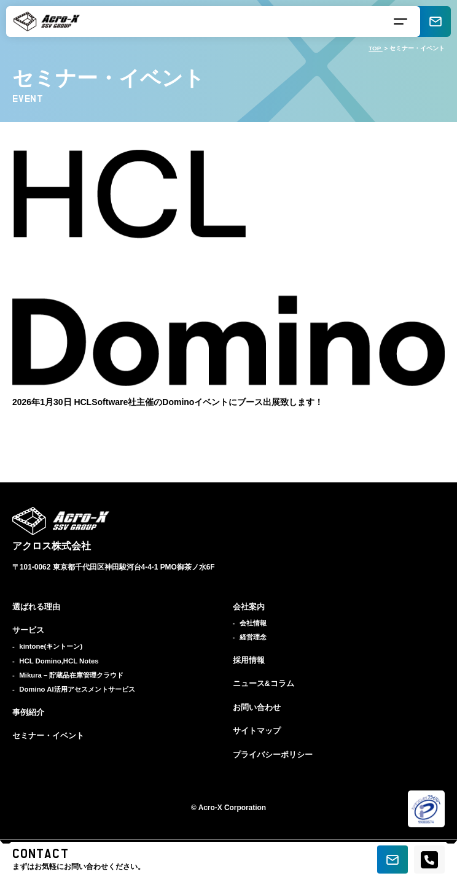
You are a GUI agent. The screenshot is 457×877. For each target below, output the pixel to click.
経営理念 (253, 637)
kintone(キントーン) (50, 646)
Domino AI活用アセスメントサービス (77, 689)
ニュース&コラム (263, 683)
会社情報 (253, 623)
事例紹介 (28, 712)
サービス (28, 630)
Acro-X (210, 807)
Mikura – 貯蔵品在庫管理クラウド (71, 675)
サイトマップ (257, 731)
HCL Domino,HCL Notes (58, 661)
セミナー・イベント (48, 736)
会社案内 (249, 607)
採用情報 (249, 660)
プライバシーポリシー (273, 755)
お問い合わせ (257, 707)
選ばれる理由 (36, 607)
